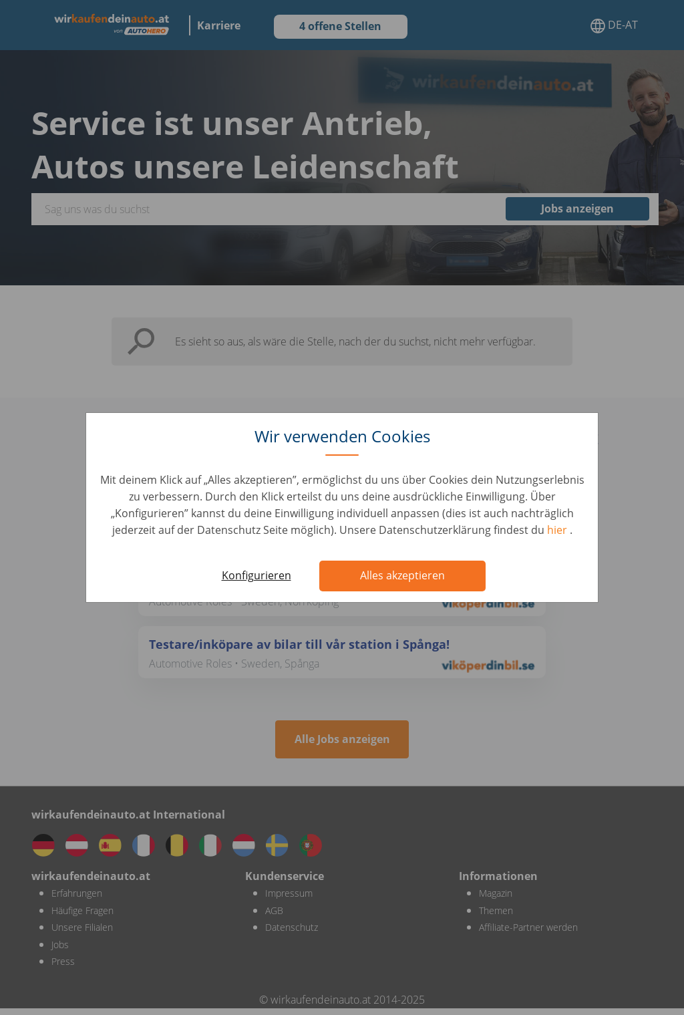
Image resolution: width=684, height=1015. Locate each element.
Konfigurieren (256, 575)
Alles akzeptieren (402, 575)
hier (558, 530)
